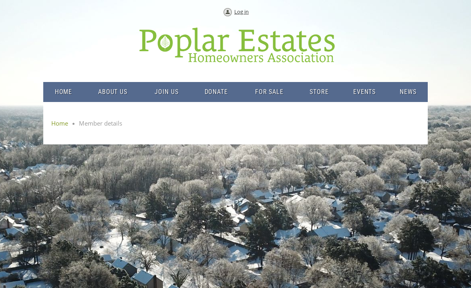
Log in (241, 11)
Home (59, 123)
